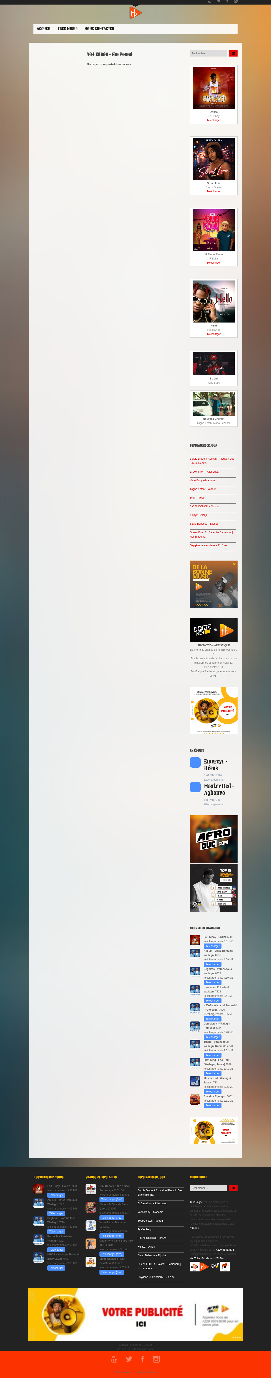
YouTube (195, 1258)
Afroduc (194, 1228)
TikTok (220, 1258)
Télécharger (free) (111, 1199)
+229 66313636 (225, 1249)
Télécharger (214, 120)
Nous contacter (99, 28)
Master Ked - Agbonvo (219, 790)
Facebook (207, 1258)
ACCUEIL (44, 28)
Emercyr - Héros (216, 765)
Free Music (68, 28)
